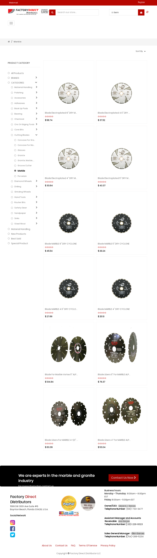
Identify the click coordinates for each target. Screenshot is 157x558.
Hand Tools (20, 197)
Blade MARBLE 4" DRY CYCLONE (114, 309)
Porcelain (22, 176)
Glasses (21, 150)
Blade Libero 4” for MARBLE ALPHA (114, 440)
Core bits (19, 129)
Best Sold (16, 238)
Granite (21, 155)
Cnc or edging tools (24, 124)
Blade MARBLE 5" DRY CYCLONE (113, 244)
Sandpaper (20, 213)
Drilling (17, 186)
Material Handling (23, 87)
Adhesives (19, 103)
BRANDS (15, 77)
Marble (17, 41)
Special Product (19, 243)
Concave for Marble (26, 145)
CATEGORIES (17, 82)
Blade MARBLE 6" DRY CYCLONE (61, 244)
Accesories (20, 98)
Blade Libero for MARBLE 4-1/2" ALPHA (61, 440)
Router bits (19, 202)
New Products (18, 233)
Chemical (19, 119)
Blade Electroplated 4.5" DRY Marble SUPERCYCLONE (114, 113)
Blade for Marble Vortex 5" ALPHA (61, 374)
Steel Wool (19, 223)
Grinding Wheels (22, 191)
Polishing (18, 92)
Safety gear (20, 207)
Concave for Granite (26, 140)
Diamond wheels (23, 181)
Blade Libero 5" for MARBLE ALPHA (114, 374)
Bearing (18, 113)
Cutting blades (21, 135)
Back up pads (21, 108)
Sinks (16, 218)
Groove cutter (25, 165)
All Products (17, 73)
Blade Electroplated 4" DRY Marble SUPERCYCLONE (61, 178)
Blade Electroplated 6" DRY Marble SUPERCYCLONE (61, 113)
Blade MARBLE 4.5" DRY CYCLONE (61, 309)
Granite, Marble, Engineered (26, 160)
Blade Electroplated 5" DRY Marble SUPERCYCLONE (114, 178)
